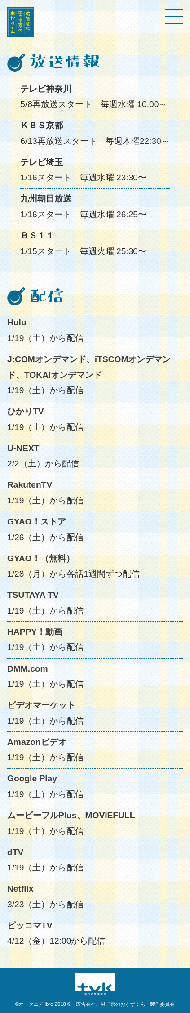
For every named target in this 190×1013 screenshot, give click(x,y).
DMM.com (27, 668)
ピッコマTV (30, 925)
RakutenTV (29, 484)
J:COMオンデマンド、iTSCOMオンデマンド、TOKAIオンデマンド (89, 367)
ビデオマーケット (41, 705)
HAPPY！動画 (34, 631)
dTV (15, 852)
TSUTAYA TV (33, 595)
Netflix (20, 888)
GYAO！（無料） (41, 558)
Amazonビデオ (36, 742)
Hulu (17, 322)
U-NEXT (23, 448)
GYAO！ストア (36, 521)
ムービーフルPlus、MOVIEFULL (71, 815)
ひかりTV (25, 411)
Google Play (32, 778)
